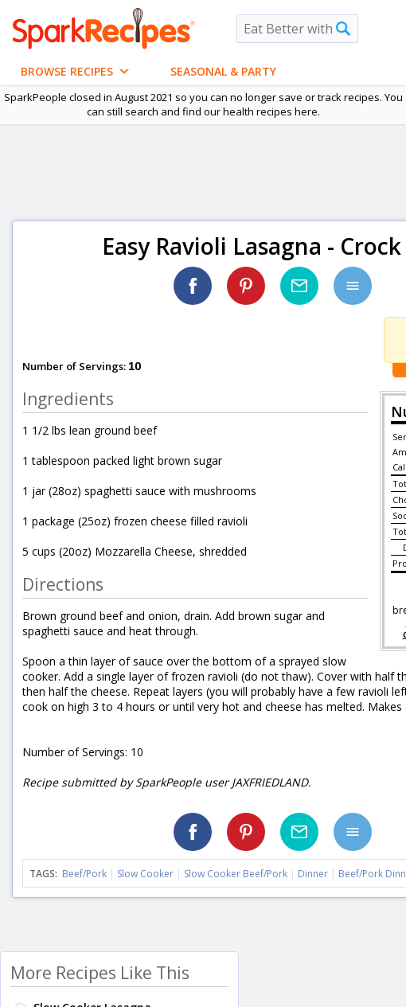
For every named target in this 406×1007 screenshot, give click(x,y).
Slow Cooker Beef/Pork (235, 873)
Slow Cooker (145, 873)
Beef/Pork (84, 873)
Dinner (313, 873)
